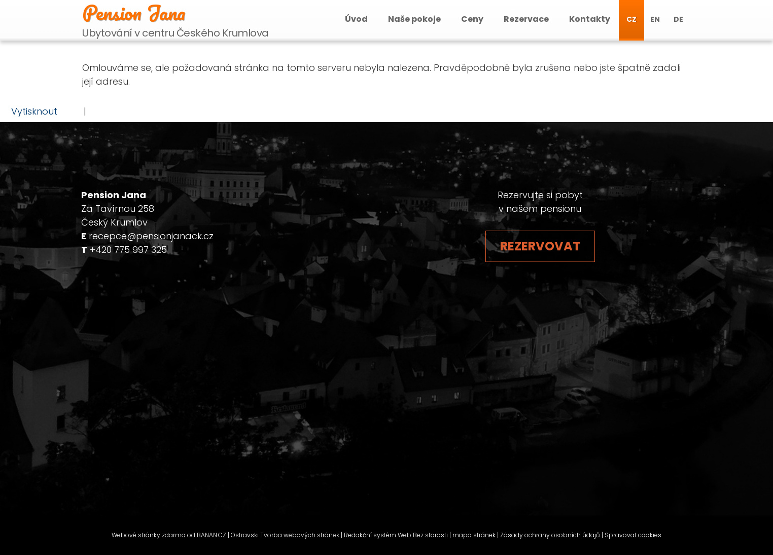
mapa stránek (474, 535)
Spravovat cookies (633, 535)
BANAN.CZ (211, 535)
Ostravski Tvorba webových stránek (285, 535)
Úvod (356, 19)
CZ (631, 19)
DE (678, 19)
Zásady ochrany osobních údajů (550, 535)
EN (655, 19)
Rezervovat (540, 246)
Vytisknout (29, 111)
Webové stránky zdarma (149, 535)
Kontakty (589, 19)
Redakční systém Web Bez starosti (396, 535)
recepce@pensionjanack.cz (151, 236)
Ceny (472, 19)
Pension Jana (133, 12)
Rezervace (526, 19)
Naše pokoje (414, 19)
